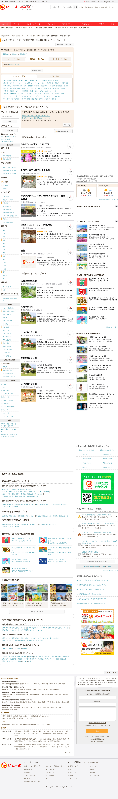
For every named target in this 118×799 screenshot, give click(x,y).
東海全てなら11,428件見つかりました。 (36, 116)
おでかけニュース (86, 24)
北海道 (11, 28)
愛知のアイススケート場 (31, 707)
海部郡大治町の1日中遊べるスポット (90, 594)
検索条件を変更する (63, 131)
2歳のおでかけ (86, 454)
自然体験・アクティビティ (40, 99)
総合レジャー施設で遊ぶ (10, 638)
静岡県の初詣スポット (27, 516)
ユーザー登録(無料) (104, 2)
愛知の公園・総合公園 (61, 694)
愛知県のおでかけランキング (12, 630)
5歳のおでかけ (107, 458)
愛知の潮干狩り (45, 707)
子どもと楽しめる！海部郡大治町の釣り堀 (91, 599)
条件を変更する (37, 70)
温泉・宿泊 (40, 640)
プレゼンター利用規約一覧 (54, 766)
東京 (20, 28)
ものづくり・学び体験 (8, 406)
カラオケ (25, 96)
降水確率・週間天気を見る (108, 199)
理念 (69, 769)
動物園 (32, 80)
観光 (62, 93)
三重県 (108, 566)
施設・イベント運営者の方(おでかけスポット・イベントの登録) (31, 724)
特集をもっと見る (112, 327)
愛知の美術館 (56, 702)
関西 (56, 28)
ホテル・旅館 (43, 91)
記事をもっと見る (37, 611)
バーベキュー (36, 83)
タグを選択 (10, 130)
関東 (17, 28)
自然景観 (50, 83)
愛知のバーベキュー (26, 684)
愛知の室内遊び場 (21, 702)
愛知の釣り (37, 684)
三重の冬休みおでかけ (10, 507)
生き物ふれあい (6, 390)
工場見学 (51, 86)
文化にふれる (54, 638)
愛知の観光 (62, 684)
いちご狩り (7, 86)
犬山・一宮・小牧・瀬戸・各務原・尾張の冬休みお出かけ (22, 494)
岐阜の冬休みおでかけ (27, 504)
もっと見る (68, 752)
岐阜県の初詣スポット (10, 516)
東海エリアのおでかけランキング (14, 628)
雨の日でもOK (89, 7)
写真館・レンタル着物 (22, 99)
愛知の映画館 (32, 702)
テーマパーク (23, 80)
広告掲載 (27, 772)
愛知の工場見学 (6, 689)
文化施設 (13, 88)
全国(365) (6, 54)
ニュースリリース (29, 775)
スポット (5, 24)
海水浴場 (25, 91)
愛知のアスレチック (48, 694)
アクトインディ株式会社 (91, 762)
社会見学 (44, 86)
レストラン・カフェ (24, 93)
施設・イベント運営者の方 (32, 766)
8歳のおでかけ (86, 467)
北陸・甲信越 (48, 28)
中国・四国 (73, 28)
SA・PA (57, 96)
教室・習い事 (48, 93)
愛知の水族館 (65, 702)
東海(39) (15, 54)
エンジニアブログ (73, 778)
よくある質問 (50, 769)
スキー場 (53, 91)
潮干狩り (23, 86)
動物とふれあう (99, 7)
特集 (112, 24)
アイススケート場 (9, 93)
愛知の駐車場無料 (35, 694)
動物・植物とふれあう (28, 638)
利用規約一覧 (28, 769)
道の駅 (57, 93)
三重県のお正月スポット (10, 527)
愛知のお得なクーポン (8, 694)
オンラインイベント (33, 24)
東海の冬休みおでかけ (10, 504)
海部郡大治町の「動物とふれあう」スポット (92, 585)
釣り (43, 83)
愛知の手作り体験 (17, 689)
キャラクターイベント (8, 416)
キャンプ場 (26, 83)
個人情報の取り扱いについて (97, 723)
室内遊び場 (7, 80)
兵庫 (66, 28)
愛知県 (102, 566)
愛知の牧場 (45, 684)
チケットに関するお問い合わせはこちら (97, 736)
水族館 (55, 80)
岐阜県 (90, 566)
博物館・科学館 (33, 86)
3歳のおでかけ (107, 454)
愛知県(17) (23, 54)
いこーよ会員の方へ (97, 741)
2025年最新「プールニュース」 (9, 430)
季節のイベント (6, 403)
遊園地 (15, 80)
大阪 (59, 28)
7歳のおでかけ (107, 463)
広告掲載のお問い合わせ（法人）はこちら (97, 725)
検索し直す (67, 125)
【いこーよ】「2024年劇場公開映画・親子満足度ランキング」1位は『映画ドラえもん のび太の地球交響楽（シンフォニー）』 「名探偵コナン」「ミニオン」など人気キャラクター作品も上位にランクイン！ (41, 747)
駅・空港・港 (8, 99)
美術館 (5, 88)
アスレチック (31, 88)
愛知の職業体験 (54, 689)
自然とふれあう (7, 640)
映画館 (63, 88)
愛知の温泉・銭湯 (7, 707)
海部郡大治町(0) (14, 64)
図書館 (12, 91)
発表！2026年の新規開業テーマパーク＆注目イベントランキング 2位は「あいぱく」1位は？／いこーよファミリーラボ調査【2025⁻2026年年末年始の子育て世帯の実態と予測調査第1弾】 (41, 733)
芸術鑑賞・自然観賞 (7, 400)
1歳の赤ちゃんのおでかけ (107, 450)
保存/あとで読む (90, 2)
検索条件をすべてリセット (65, 44)
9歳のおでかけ (107, 467)
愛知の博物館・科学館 (44, 702)
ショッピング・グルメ (8, 394)
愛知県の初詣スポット (44, 516)
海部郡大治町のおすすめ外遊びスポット (91, 603)
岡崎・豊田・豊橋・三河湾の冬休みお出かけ (17, 489)
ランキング (51, 24)
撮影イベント (5, 397)
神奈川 (25, 28)
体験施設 (59, 86)
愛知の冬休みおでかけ (60, 504)
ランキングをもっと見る (109, 570)
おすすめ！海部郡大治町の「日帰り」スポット (93, 580)
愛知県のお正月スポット (47, 524)
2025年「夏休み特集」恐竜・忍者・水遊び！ (8, 425)
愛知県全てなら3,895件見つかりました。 (36, 118)
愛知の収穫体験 (43, 689)
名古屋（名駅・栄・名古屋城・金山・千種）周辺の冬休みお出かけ (25, 492)
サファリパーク (41, 80)
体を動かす (30, 640)
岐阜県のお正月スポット (10, 524)
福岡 (88, 28)
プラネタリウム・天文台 (11, 96)
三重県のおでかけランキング (34, 630)
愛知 (40, 28)
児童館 (5, 91)
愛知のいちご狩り (56, 707)
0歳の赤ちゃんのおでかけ (87, 450)
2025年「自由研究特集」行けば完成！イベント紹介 (9, 435)
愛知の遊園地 (6, 684)
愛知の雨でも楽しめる (8, 702)
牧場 (50, 80)
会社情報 (92, 772)
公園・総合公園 (53, 88)
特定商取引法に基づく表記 (32, 781)
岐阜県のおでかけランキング (37, 628)
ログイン (114, 2)
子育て (101, 24)
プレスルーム (50, 772)
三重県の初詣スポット (60, 516)
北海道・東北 (5, 28)
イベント (16, 24)
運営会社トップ (72, 766)
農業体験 (16, 86)
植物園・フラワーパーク (11, 83)
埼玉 (32, 28)
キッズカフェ (48, 96)
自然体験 (4, 384)
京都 (63, 28)
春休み (81, 7)
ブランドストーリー (96, 766)
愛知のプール (54, 684)
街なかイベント (6, 410)
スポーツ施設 (42, 88)
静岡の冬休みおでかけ (44, 504)
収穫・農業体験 (20, 640)
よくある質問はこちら (97, 739)
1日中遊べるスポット (111, 7)
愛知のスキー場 (18, 707)
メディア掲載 (50, 775)
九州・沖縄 (82, 28)
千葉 (28, 28)
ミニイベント (5, 413)
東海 (37, 28)
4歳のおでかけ (86, 458)
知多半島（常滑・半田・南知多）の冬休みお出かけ (20, 496)
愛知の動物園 (15, 684)
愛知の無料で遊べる (22, 694)
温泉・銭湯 (34, 91)
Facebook (27, 778)
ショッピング (37, 93)
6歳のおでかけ (86, 463)
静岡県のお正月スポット (29, 524)
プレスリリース (94, 775)
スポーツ (4, 387)
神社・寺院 (21, 88)
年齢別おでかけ (66, 24)
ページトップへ (110, 672)
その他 (54, 99)
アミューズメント (36, 96)
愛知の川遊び (6, 696)
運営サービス (72, 772)
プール (18, 91)
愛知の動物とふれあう (31, 689)
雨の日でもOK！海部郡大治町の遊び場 (90, 589)
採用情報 (70, 775)
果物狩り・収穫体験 (62, 83)
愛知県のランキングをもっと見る (97, 561)
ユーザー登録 (6, 724)
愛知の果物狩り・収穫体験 (10, 709)
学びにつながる (43, 638)
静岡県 (96, 566)
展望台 (66, 86)
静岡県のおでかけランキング (58, 628)
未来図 (92, 769)
